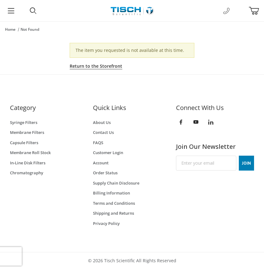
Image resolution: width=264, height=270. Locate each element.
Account (101, 163)
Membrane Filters (27, 132)
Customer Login (108, 152)
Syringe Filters (23, 122)
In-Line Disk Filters (27, 163)
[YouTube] (196, 122)
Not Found (30, 29)
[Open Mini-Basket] (256, 11)
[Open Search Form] (33, 10)
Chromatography (26, 173)
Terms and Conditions (114, 203)
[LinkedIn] (211, 122)
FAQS (98, 142)
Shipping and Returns (113, 213)
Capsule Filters (24, 142)
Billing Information (111, 193)
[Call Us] (226, 11)
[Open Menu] (11, 10)
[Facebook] (181, 122)
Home (10, 29)
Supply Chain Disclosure (116, 183)
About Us (102, 122)
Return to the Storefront (96, 66)
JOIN (246, 163)
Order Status (105, 173)
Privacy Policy (106, 223)
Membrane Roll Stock (30, 152)
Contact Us (103, 132)
